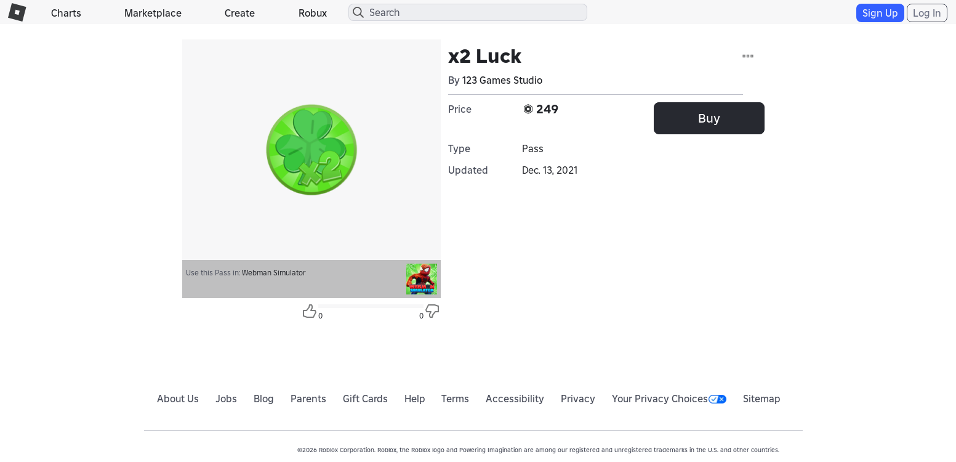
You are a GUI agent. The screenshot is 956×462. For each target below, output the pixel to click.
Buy (709, 118)
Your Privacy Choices (669, 398)
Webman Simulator (274, 272)
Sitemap (762, 398)
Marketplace (153, 13)
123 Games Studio (502, 80)
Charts (66, 13)
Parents (308, 398)
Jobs (226, 398)
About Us (178, 398)
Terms (455, 398)
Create (240, 13)
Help (414, 398)
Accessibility (515, 398)
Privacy (578, 398)
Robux (313, 13)
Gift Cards (365, 398)
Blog (264, 398)
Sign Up (880, 13)
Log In (927, 13)
